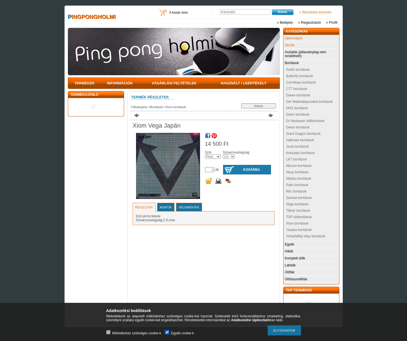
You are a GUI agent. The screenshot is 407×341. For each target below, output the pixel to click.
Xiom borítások (176, 107)
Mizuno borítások (299, 166)
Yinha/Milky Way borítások (305, 236)
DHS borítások (297, 108)
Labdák (290, 265)
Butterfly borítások (299, 76)
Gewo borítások (298, 127)
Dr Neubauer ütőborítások (305, 121)
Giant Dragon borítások (303, 134)
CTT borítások (296, 89)
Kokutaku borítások (300, 153)
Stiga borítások (297, 204)
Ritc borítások (296, 191)
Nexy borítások (297, 172)
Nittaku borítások (298, 179)
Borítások (156, 107)
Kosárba (251, 170)
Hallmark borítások (300, 140)
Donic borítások (297, 114)
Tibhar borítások (298, 211)
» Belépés (285, 22)
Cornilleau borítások (301, 82)
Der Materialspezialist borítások (309, 102)
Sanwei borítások (299, 198)
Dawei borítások (298, 95)
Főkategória (139, 107)
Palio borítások (297, 185)
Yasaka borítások (299, 230)
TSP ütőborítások (299, 217)
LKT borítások (296, 159)
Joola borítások (297, 146)
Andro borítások (298, 70)
